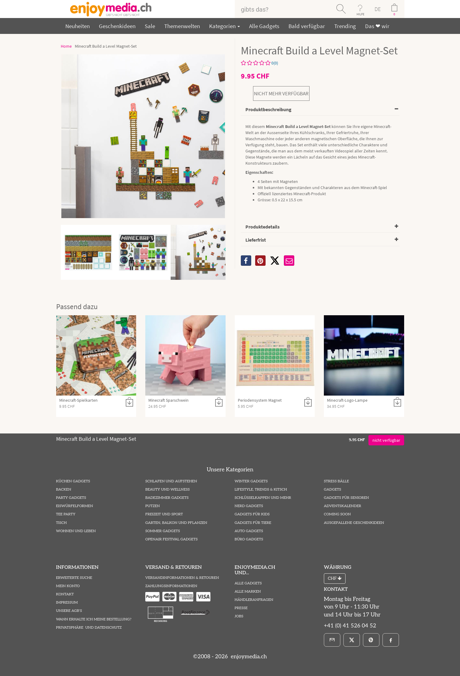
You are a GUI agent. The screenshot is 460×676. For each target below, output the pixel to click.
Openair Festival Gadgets (171, 539)
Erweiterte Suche (74, 578)
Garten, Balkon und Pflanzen (176, 523)
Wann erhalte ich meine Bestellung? (94, 619)
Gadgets (332, 489)
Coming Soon (337, 514)
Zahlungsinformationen (171, 586)
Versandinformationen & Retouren (182, 578)
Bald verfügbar (306, 26)
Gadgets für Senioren (346, 497)
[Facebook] (390, 640)
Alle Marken (248, 591)
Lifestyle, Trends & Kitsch (261, 489)
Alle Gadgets (264, 26)
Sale (150, 26)
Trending (345, 26)
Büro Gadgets (249, 539)
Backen (63, 489)
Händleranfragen (254, 599)
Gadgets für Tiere (253, 523)
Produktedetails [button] (262, 227)
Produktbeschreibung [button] (268, 109)
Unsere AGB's (69, 610)
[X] (275, 260)
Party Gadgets (71, 497)
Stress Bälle (336, 481)
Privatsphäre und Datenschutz (89, 627)
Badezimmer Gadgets (167, 497)
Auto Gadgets (249, 531)
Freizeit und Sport (164, 514)
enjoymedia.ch (248, 656)
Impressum (67, 602)
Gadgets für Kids (252, 514)
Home (66, 46)
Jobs (239, 616)
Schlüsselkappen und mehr (263, 497)
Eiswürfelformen (74, 506)
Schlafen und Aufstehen (171, 481)
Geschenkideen (117, 26)
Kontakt (65, 594)
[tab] (320, 110)
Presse (241, 608)
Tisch (61, 523)
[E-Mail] (332, 640)
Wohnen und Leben (76, 531)
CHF (335, 578)
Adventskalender (342, 506)
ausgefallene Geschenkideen (354, 523)
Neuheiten (77, 26)
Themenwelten (182, 26)
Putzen (152, 506)
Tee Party (65, 514)
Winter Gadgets (251, 481)
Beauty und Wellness (167, 489)
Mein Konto (68, 586)
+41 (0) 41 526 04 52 (350, 626)
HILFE (360, 14)
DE (378, 9)
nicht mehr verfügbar (281, 93)
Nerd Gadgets (249, 506)
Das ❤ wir (377, 26)
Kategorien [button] (224, 26)
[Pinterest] (371, 640)
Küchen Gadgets (73, 481)
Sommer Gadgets (162, 531)
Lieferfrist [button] (255, 240)
